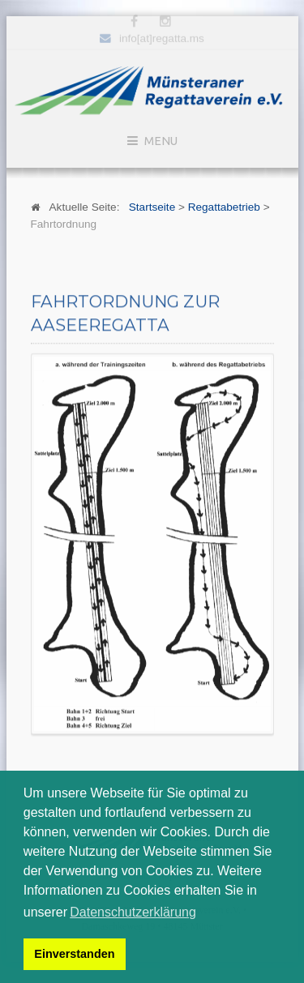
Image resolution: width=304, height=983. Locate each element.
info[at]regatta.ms (161, 37)
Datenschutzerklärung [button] (133, 912)
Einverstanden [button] (74, 953)
